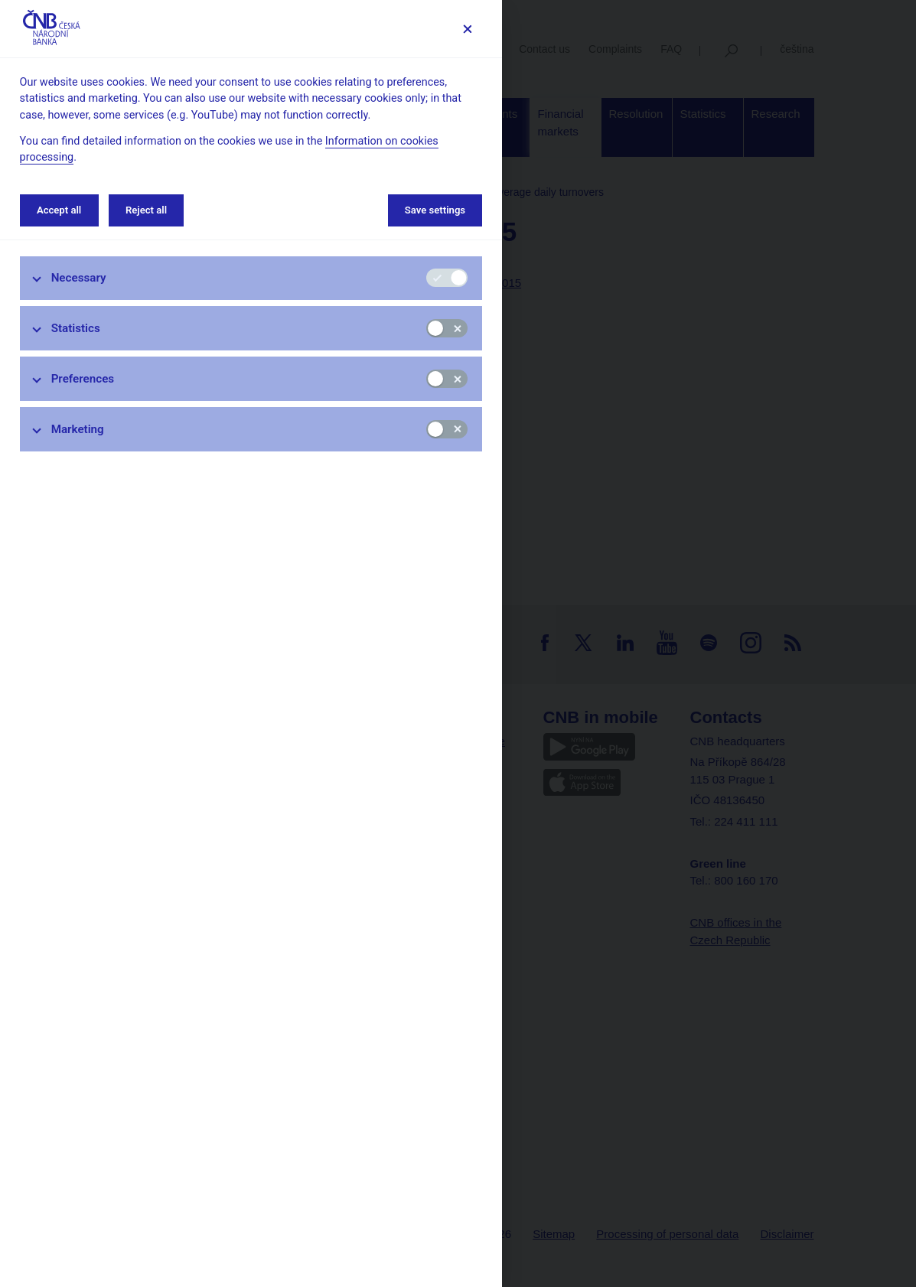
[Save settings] (467, 29)
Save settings (435, 210)
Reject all (146, 210)
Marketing (77, 429)
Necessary (78, 278)
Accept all (59, 210)
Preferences (83, 379)
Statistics (75, 328)
